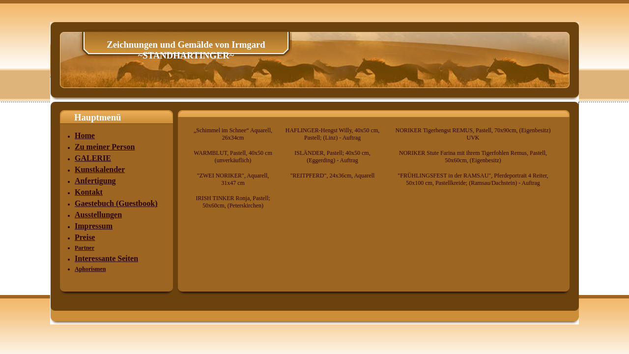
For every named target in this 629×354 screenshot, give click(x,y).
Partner (84, 247)
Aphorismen (90, 269)
